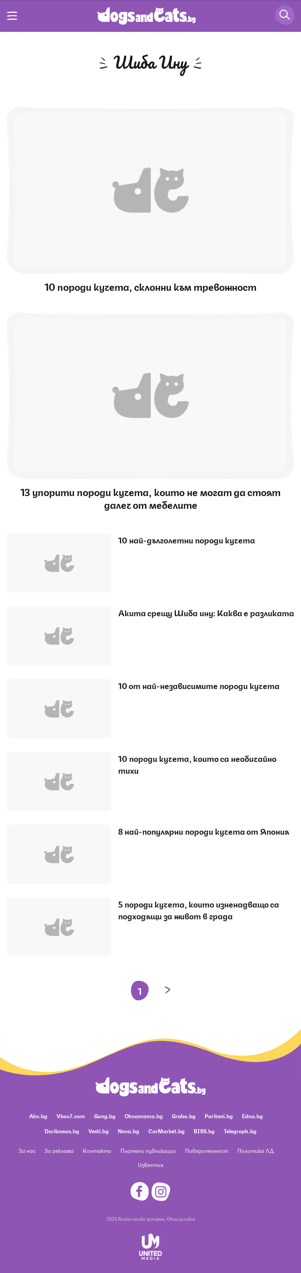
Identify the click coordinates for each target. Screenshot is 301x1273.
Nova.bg (128, 1131)
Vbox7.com (70, 1116)
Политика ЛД (255, 1150)
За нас (27, 1150)
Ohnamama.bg (144, 1116)
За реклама (59, 1150)
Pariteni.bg (219, 1116)
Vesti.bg (98, 1131)
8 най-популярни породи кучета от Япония (203, 831)
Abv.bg (38, 1116)
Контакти (97, 1150)
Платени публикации (148, 1150)
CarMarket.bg (166, 1131)
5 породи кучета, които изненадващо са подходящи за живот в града (198, 909)
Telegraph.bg (240, 1131)
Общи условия (181, 1218)
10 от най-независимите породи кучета (199, 685)
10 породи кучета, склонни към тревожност (150, 286)
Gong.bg (104, 1116)
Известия (150, 1164)
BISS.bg (204, 1131)
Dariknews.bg (62, 1131)
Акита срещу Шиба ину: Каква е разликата (206, 612)
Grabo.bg (184, 1116)
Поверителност (206, 1150)
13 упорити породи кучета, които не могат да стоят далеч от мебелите (150, 497)
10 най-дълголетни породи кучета (186, 539)
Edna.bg (252, 1116)
